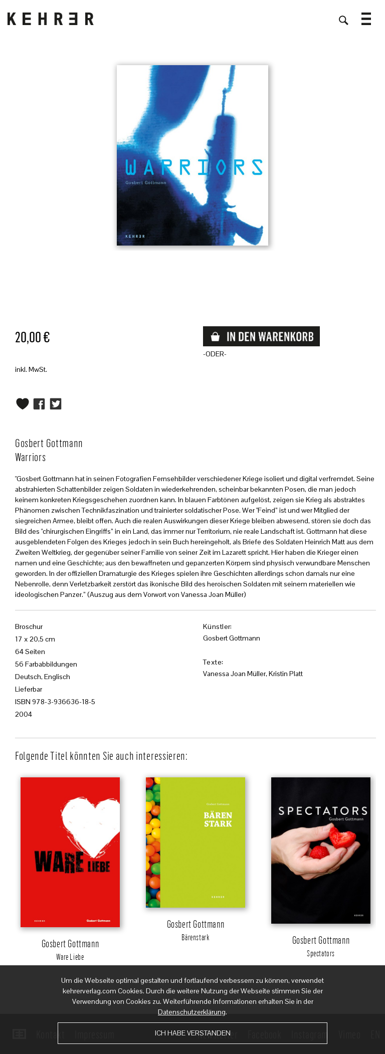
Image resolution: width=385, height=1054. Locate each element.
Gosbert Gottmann (231, 638)
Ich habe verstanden (193, 1032)
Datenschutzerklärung (192, 1011)
